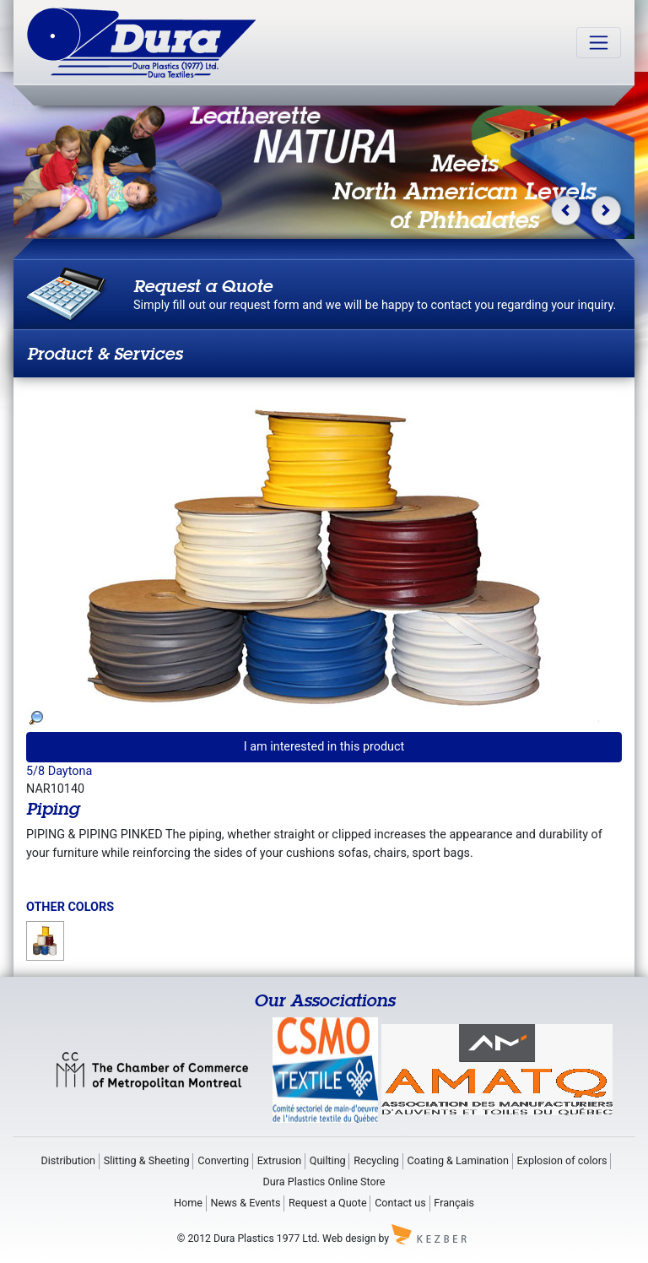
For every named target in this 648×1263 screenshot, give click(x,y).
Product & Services (104, 353)
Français (454, 1202)
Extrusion (279, 1160)
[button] (565, 210)
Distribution (67, 1160)
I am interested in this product (324, 747)
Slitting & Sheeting (147, 1160)
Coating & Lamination (458, 1160)
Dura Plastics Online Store (324, 1181)
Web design (348, 1238)
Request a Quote (328, 1202)
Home (188, 1202)
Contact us (400, 1202)
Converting (223, 1160)
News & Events (245, 1202)
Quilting (328, 1160)
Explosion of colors (562, 1160)
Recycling (376, 1160)
